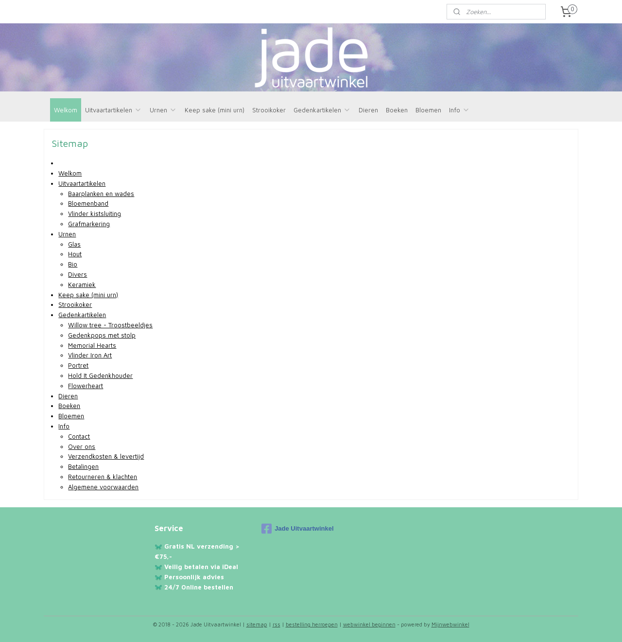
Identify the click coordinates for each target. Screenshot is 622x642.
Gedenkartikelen (322, 110)
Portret (78, 365)
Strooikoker (269, 110)
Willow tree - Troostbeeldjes (110, 325)
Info (459, 110)
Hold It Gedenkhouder (100, 375)
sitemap (256, 624)
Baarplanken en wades (101, 193)
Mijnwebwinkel (450, 624)
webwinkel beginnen (369, 624)
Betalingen (83, 466)
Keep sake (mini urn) (214, 110)
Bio (72, 264)
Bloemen (428, 110)
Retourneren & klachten (102, 477)
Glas (74, 244)
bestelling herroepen (312, 624)
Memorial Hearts (92, 345)
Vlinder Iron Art (90, 355)
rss (276, 624)
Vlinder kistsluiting (94, 213)
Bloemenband (88, 203)
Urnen (163, 110)
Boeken (397, 110)
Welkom (65, 110)
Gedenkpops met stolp (102, 335)
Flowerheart (85, 386)
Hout (75, 254)
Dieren (368, 110)
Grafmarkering (89, 224)
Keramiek (82, 284)
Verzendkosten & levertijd (106, 456)
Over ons (81, 446)
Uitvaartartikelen (113, 110)
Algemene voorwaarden (103, 487)
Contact (79, 436)
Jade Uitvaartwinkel (297, 529)
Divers (77, 274)
